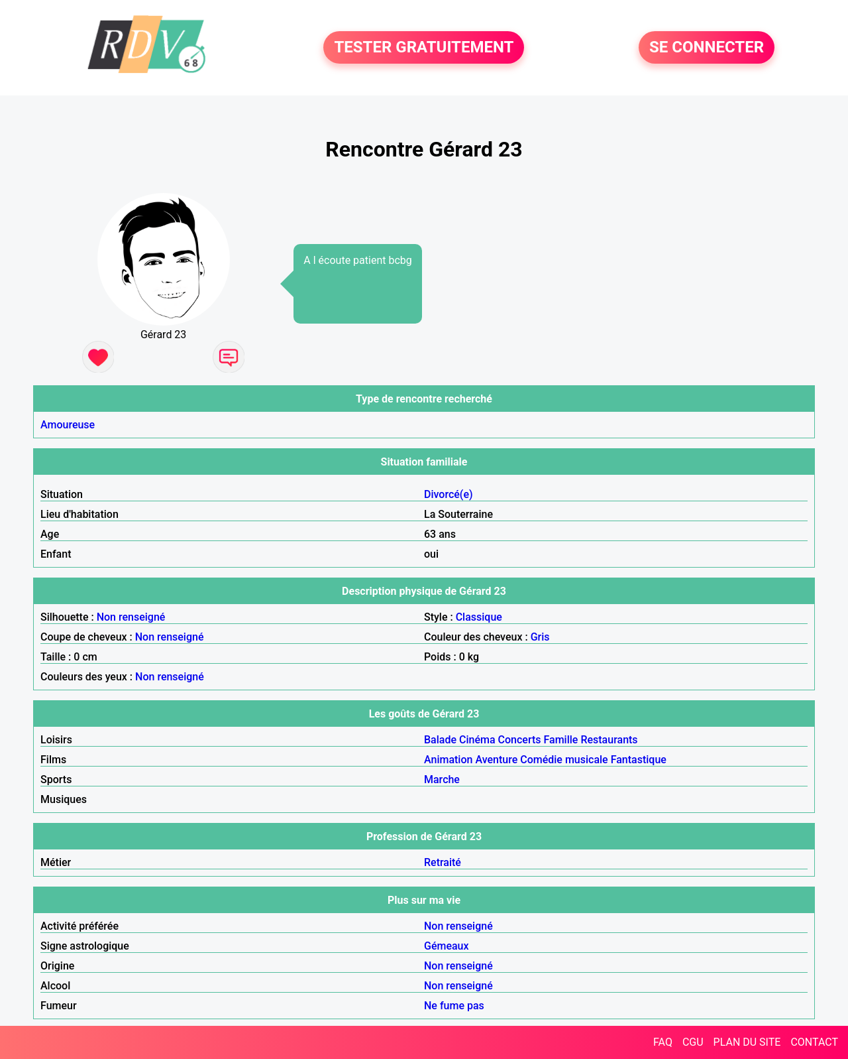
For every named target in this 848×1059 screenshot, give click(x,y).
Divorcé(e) (448, 494)
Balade (440, 739)
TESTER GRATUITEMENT (423, 47)
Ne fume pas (454, 1005)
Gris (540, 637)
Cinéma (477, 739)
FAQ (662, 1042)
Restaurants (608, 739)
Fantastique (638, 759)
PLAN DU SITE (747, 1042)
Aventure (496, 759)
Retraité (442, 862)
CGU (693, 1042)
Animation (448, 759)
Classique (479, 617)
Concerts (519, 739)
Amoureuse (67, 424)
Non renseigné (131, 617)
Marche (442, 779)
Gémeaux (446, 946)
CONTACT (814, 1042)
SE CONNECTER (706, 47)
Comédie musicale (564, 759)
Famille (561, 739)
